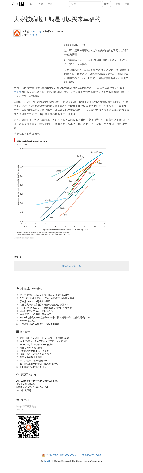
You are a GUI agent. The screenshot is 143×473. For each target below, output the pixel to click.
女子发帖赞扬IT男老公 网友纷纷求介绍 (39, 363)
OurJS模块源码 (23, 390)
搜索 (106, 4)
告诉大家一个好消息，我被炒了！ (36, 314)
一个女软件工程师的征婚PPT (34, 360)
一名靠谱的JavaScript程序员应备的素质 (39, 324)
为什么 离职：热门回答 (31, 347)
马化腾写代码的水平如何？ (33, 367)
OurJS (46, 461)
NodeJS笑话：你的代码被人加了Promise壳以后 (43, 341)
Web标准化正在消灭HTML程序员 (36, 311)
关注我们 (26, 400)
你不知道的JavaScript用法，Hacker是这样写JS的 (44, 295)
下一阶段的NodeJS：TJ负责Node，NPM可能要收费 (46, 308)
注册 (127, 4)
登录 (118, 4)
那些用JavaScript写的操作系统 (35, 301)
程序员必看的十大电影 (31, 357)
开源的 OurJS (28, 374)
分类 (30, 4)
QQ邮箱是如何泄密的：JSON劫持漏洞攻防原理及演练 (47, 298)
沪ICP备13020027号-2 (90, 455)
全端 (41, 4)
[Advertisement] (38, 61)
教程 (51, 4)
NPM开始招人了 (28, 320)
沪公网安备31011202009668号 (61, 455)
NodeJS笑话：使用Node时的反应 (36, 344)
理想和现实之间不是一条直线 (34, 351)
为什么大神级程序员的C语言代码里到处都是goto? (45, 304)
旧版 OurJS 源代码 (25, 384)
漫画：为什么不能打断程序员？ (35, 354)
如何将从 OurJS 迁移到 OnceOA (32, 387)
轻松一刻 (33, 34)
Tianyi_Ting (35, 31)
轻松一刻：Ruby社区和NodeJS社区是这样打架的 (44, 338)
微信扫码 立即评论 (71, 266)
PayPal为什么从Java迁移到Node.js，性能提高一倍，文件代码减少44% (55, 317)
